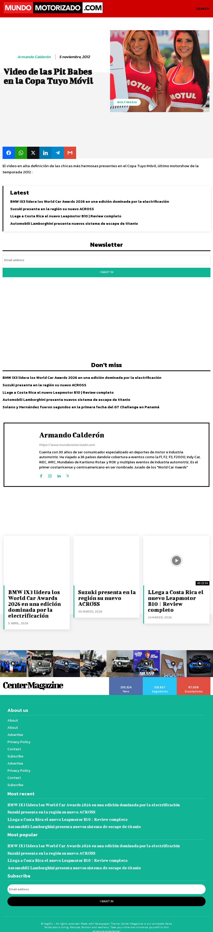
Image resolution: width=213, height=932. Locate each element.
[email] (106, 259)
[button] (202, 8)
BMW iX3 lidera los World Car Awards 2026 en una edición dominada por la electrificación (89, 201)
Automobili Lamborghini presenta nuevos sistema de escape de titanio (73, 223)
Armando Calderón (34, 57)
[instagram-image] (40, 660)
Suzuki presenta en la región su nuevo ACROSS (51, 208)
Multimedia (127, 102)
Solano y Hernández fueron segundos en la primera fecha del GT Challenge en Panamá (81, 405)
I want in (106, 271)
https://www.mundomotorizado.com (67, 442)
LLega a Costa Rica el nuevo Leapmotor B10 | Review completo (65, 216)
